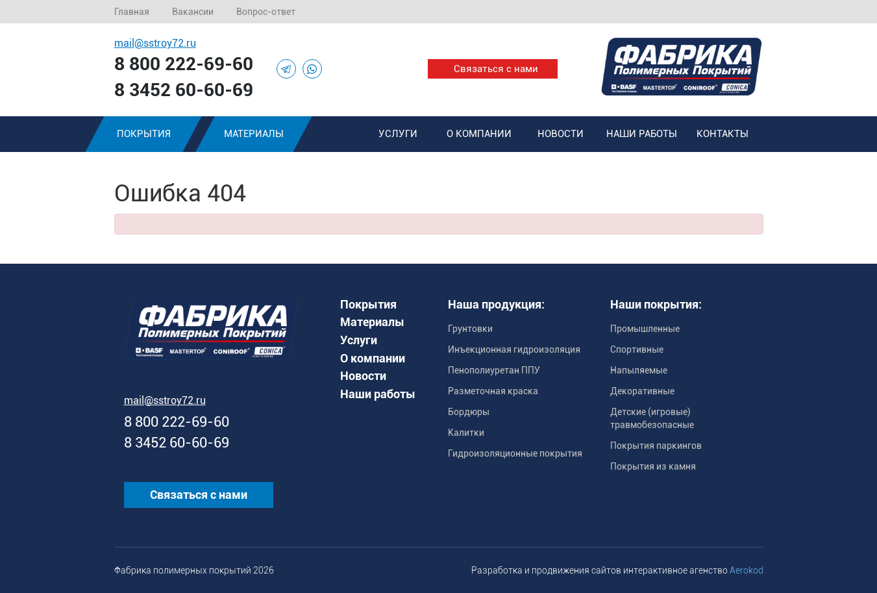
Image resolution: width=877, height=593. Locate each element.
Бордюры (468, 412)
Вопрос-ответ (265, 11)
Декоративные (642, 391)
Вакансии (193, 11)
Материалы (254, 134)
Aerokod (746, 570)
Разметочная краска (493, 391)
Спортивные (636, 349)
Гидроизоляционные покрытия (515, 453)
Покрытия (143, 134)
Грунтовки (470, 328)
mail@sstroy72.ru (155, 43)
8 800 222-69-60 (183, 64)
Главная (131, 11)
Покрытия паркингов (656, 445)
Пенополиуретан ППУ (494, 370)
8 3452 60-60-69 (183, 90)
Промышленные (645, 328)
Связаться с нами (496, 69)
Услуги (397, 134)
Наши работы (641, 134)
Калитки (466, 432)
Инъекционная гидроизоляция (514, 349)
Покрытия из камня (653, 466)
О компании (479, 134)
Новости (560, 134)
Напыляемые (638, 370)
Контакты (722, 134)
